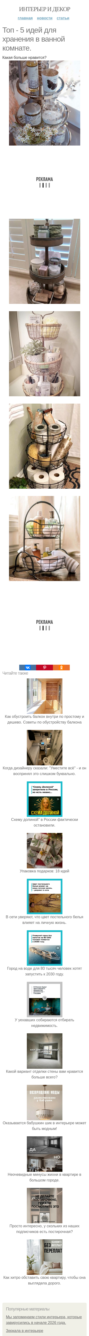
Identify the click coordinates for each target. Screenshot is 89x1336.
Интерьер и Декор (44, 9)
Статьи (63, 18)
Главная (25, 18)
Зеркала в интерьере (24, 1331)
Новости (44, 18)
